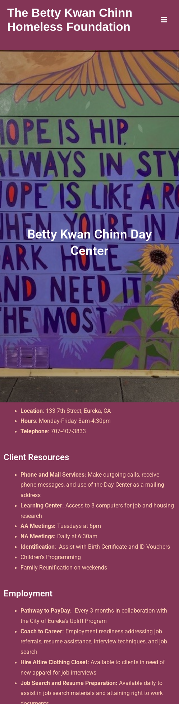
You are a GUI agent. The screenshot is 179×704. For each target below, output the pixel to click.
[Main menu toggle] (164, 19)
